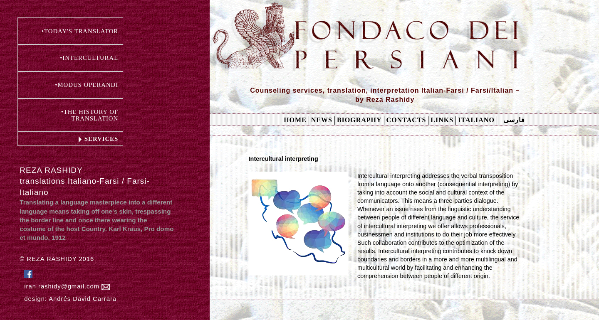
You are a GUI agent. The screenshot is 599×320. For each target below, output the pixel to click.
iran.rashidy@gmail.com (67, 286)
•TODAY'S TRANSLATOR (80, 31)
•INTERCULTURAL (89, 57)
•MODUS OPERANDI (86, 84)
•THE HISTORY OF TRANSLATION (90, 115)
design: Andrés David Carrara (70, 298)
